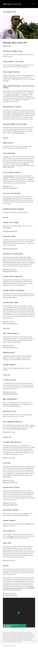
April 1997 (16, 632)
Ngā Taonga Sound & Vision (10, 188)
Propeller (8, 640)
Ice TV (17, 264)
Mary (4, 639)
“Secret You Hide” (13, 129)
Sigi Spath (20, 640)
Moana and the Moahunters (11, 639)
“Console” (28, 492)
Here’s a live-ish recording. (10, 297)
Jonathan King (12, 637)
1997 (13, 632)
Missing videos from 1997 (15, 42)
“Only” (8, 550)
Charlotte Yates (22, 635)
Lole (33, 637)
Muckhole (19, 639)
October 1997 (20, 633)
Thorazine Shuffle (10, 641)
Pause (30, 639)
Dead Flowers (16, 636)
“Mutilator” (28, 524)
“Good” (9, 165)
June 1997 (11, 633)
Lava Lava (23, 637)
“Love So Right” (7, 227)
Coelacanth (31, 635)
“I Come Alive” (18, 65)
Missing (15, 633)
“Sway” (5, 165)
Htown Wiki (9, 309)
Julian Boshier (18, 637)
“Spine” (14, 165)
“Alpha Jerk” (25, 163)
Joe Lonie (7, 637)
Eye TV (21, 636)
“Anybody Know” (14, 404)
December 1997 (28, 632)
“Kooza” (18, 357)
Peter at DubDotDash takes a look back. (16, 428)
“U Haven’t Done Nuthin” (12, 94)
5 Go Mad (27, 633)
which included (7, 198)
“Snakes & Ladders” (8, 176)
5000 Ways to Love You (12, 4)
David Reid (11, 636)
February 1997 (6, 633)
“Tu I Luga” (11, 536)
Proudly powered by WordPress (9, 645)
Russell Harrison (14, 640)
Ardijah (11, 635)
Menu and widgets (33, 5)
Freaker (24, 636)
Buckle (17, 635)
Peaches (4, 640)
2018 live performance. (19, 133)
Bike (15, 635)
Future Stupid (29, 636)
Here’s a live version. (23, 515)
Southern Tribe (25, 640)
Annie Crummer (6, 635)
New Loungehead (25, 639)
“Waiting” (26, 513)
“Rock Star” (31, 75)
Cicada (27, 635)
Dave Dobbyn (5, 636)
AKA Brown (32, 633)
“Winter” (20, 165)
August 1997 (21, 632)
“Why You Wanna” (17, 113)
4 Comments (18, 641)
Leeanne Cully (29, 637)
